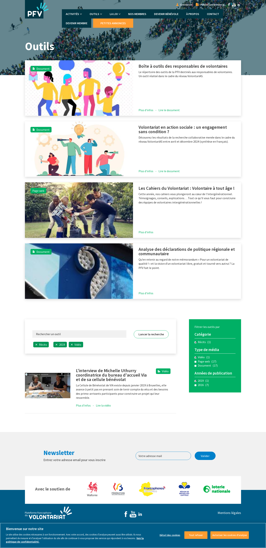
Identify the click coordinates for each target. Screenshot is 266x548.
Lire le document (169, 110)
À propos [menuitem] (192, 14)
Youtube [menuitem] (233, 4)
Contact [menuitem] (213, 14)
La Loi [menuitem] (114, 14)
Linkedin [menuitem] (238, 4)
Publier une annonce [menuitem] (212, 4)
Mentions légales (229, 513)
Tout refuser (196, 535)
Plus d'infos (146, 110)
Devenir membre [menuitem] (76, 23)
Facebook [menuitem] (229, 4)
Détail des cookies (170, 535)
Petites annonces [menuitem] (113, 23)
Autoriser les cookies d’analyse (229, 535)
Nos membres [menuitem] (137, 14)
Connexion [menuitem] (186, 4)
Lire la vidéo (103, 405)
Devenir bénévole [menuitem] (166, 14)
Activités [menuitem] (72, 14)
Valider (205, 456)
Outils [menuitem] (94, 14)
